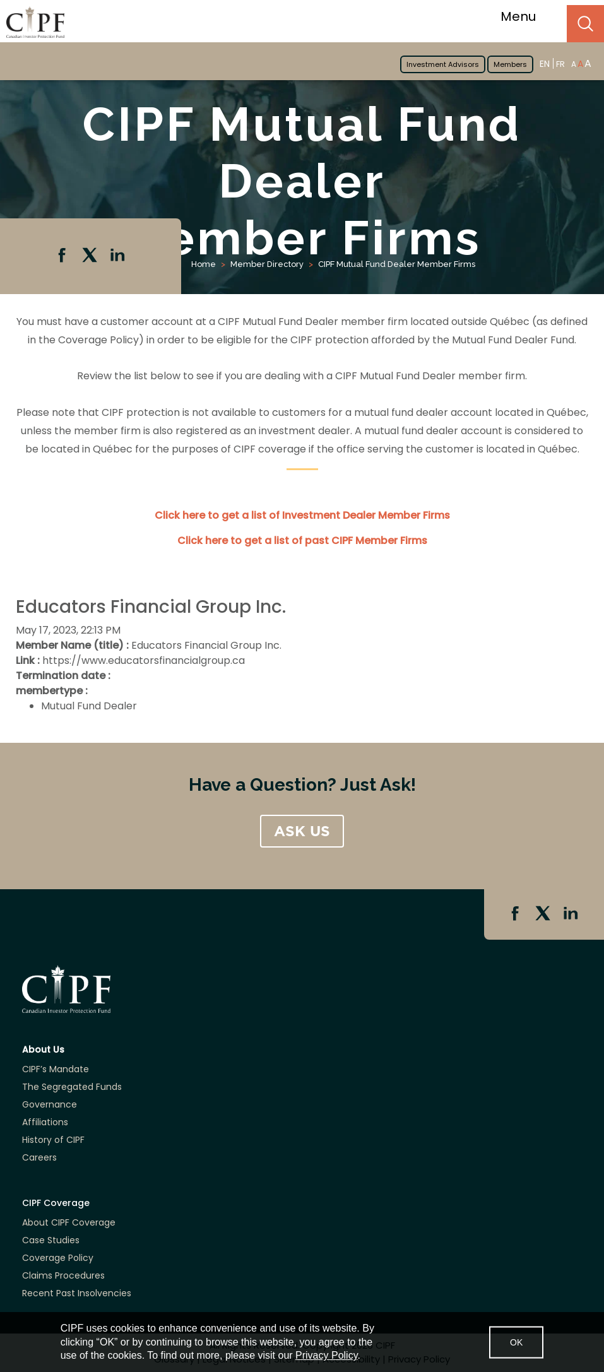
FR (560, 64)
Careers (39, 1157)
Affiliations (45, 1122)
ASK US (302, 831)
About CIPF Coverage (68, 1222)
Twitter (91, 256)
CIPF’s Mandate (55, 1069)
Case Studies (51, 1240)
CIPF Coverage (56, 1203)
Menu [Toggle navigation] (526, 16)
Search (585, 23)
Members (510, 64)
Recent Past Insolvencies (76, 1293)
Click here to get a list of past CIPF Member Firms (302, 540)
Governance (49, 1104)
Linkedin (118, 256)
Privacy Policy (326, 1355)
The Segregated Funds (72, 1086)
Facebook (63, 256)
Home (203, 264)
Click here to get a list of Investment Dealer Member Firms (302, 515)
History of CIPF (53, 1139)
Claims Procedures (63, 1275)
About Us (43, 1049)
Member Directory (267, 264)
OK (516, 1342)
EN (545, 63)
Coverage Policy (57, 1257)
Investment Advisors (442, 64)
